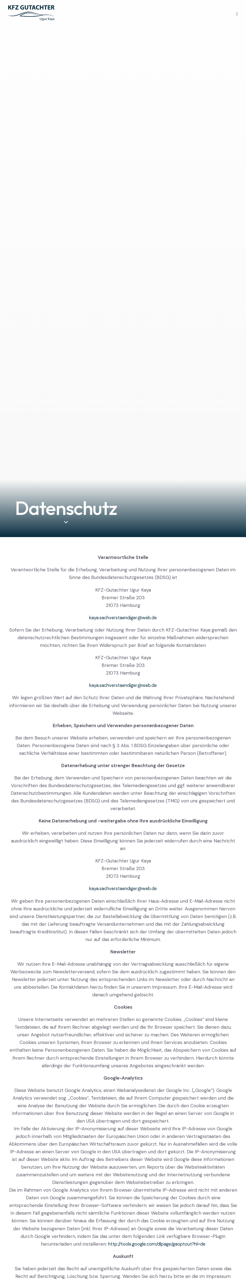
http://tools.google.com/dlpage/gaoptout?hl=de (156, 1244)
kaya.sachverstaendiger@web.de (123, 618)
